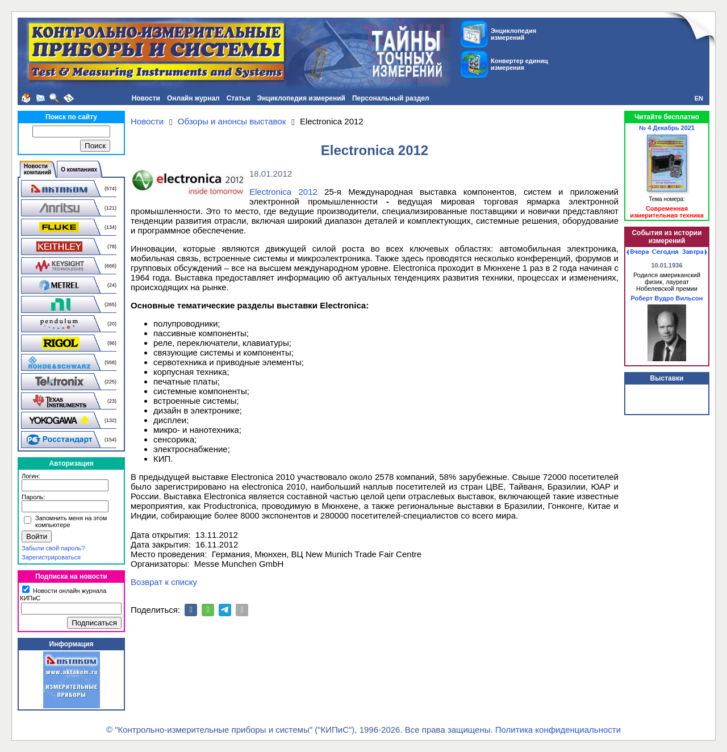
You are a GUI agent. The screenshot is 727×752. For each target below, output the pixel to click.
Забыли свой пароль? (53, 548)
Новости (146, 98)
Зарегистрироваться (51, 557)
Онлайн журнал (193, 98)
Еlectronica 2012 (283, 192)
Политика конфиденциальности (558, 729)
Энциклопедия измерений (301, 98)
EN (699, 98)
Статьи (238, 98)
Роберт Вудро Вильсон (667, 298)
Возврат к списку (164, 582)
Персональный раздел (390, 98)
